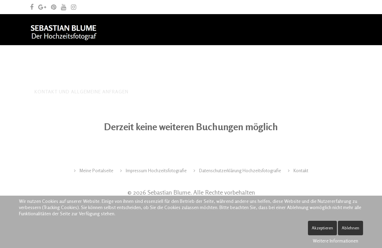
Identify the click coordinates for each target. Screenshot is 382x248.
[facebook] (31, 7)
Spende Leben (156, 91)
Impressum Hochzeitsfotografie (156, 170)
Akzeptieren (322, 227)
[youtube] (63, 7)
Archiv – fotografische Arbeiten (262, 60)
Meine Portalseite (96, 170)
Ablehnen (350, 227)
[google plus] (42, 7)
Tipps (114, 60)
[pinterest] (53, 7)
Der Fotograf (78, 60)
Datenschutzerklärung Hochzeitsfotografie (239, 170)
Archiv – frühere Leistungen (169, 60)
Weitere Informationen (335, 241)
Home (41, 60)
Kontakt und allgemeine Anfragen (81, 91)
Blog (323, 60)
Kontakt (300, 170)
